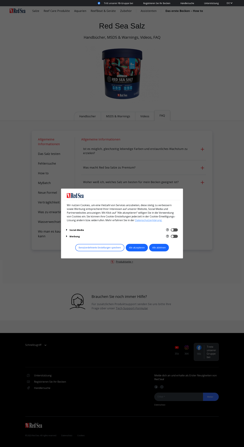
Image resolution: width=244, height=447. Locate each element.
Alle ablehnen (159, 247)
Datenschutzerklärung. (148, 220)
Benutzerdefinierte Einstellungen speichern (100, 247)
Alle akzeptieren (137, 247)
